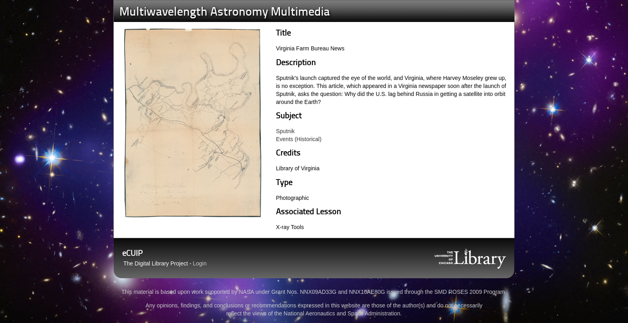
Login (200, 263)
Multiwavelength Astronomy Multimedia (224, 12)
